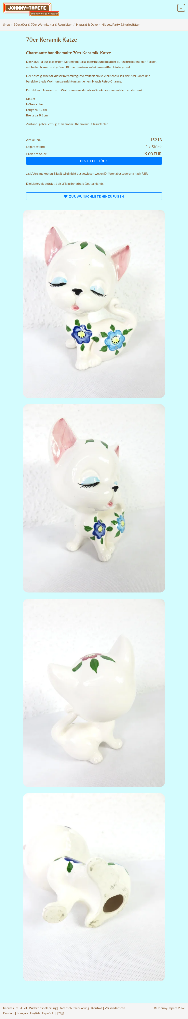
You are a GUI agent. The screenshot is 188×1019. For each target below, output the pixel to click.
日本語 (60, 1013)
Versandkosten (42, 173)
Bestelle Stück (94, 161)
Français (22, 1013)
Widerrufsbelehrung (43, 1008)
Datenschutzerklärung (74, 1008)
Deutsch (8, 1013)
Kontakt (96, 1008)
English (35, 1013)
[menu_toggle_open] (181, 8)
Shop (6, 24)
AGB (23, 1008)
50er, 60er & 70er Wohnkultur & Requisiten (43, 24)
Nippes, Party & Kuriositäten (120, 24)
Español (47, 1013)
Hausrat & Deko (87, 24)
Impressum (10, 1008)
